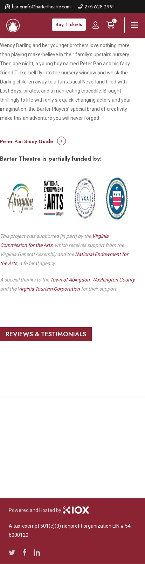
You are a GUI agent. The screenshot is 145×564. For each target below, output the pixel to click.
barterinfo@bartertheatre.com (41, 6)
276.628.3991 (99, 6)
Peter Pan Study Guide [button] (26, 141)
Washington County (113, 280)
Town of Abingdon (70, 280)
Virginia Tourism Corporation (49, 289)
